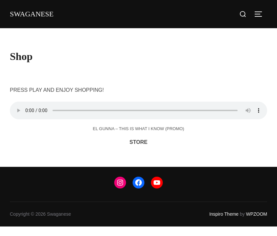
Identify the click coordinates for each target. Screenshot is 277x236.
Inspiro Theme (224, 214)
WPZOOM (256, 214)
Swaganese (31, 14)
